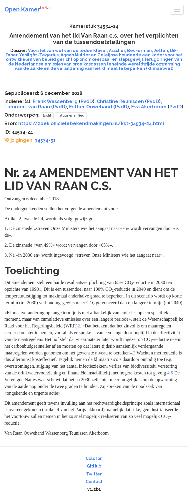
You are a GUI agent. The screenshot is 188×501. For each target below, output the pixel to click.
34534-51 (45, 140)
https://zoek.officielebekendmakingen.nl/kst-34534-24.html (91, 123)
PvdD (87, 101)
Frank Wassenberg (55, 101)
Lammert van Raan (27, 107)
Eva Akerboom (149, 107)
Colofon (94, 458)
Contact (94, 481)
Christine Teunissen (120, 101)
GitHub (94, 466)
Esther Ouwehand (90, 107)
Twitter (94, 474)
